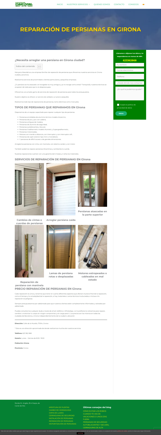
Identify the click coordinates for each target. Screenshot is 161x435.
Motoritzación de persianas (62, 422)
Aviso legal (58, 429)
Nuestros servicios (78, 4)
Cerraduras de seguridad (61, 415)
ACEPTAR (80, 433)
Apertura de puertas (59, 407)
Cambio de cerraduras (60, 410)
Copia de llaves (56, 412)
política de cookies (122, 431)
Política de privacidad (99, 429)
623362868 (130, 60)
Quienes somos (103, 4)
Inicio (61, 4)
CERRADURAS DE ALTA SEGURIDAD (97, 423)
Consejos (134, 4)
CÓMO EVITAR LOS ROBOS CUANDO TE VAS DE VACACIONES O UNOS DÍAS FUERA (97, 413)
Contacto (120, 4)
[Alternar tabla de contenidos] (38, 66)
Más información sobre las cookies (76, 429)
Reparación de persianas (61, 420)
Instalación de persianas (61, 417)
